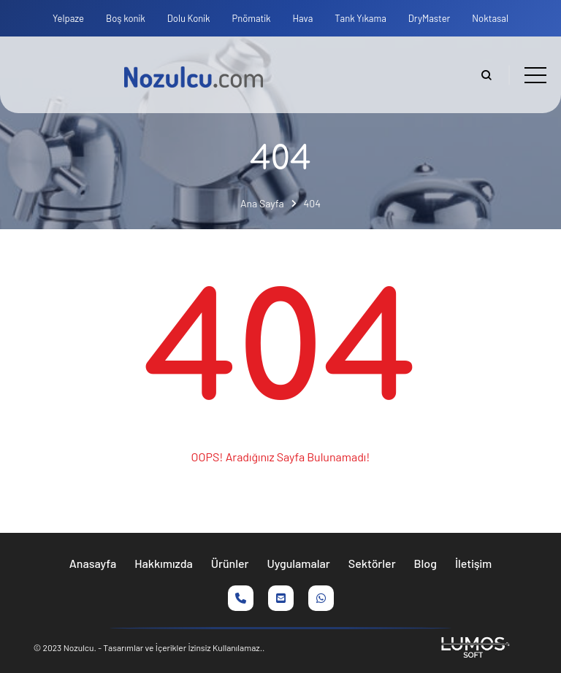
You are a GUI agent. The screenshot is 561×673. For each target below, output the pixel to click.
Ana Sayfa (262, 203)
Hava (303, 18)
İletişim (473, 563)
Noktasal (490, 18)
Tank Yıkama (360, 18)
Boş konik (125, 18)
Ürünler (230, 563)
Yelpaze (68, 18)
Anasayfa (92, 563)
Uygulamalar (298, 563)
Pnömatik (251, 18)
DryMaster (429, 18)
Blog (425, 563)
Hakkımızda (163, 563)
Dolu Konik (188, 18)
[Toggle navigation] (535, 75)
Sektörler (372, 563)
